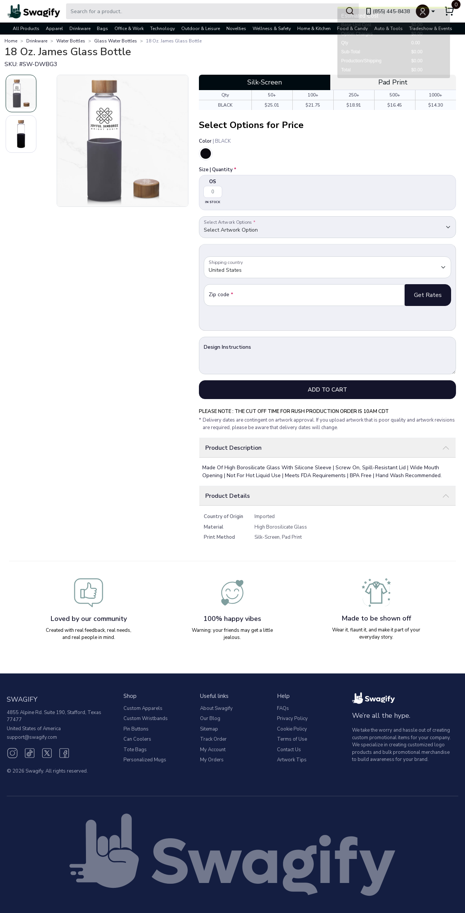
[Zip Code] (304, 295)
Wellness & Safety (272, 29)
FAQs (283, 708)
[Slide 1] (21, 93)
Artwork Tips (292, 759)
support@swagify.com (32, 737)
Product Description (233, 448)
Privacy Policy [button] (292, 718)
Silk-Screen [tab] (264, 82)
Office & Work (129, 29)
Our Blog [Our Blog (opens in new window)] (210, 718)
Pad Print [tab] (393, 82)
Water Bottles (70, 41)
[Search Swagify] (212, 11)
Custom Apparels (143, 708)
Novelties (236, 29)
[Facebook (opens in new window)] (64, 752)
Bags (102, 29)
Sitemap (209, 729)
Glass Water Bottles (115, 41)
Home (11, 41)
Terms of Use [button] (292, 739)
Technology (162, 29)
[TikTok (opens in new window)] (29, 752)
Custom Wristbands (145, 718)
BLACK (225, 105)
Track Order (213, 739)
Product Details (227, 496)
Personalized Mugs (144, 759)
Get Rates (428, 295)
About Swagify (216, 708)
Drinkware (79, 29)
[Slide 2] (21, 134)
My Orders (212, 759)
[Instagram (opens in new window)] (12, 752)
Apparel (54, 29)
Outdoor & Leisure (200, 29)
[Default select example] (327, 227)
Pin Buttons (136, 729)
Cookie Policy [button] (292, 729)
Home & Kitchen (314, 29)
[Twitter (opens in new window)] (47, 752)
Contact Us (289, 749)
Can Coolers (137, 739)
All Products (26, 29)
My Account (213, 749)
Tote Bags (135, 749)
